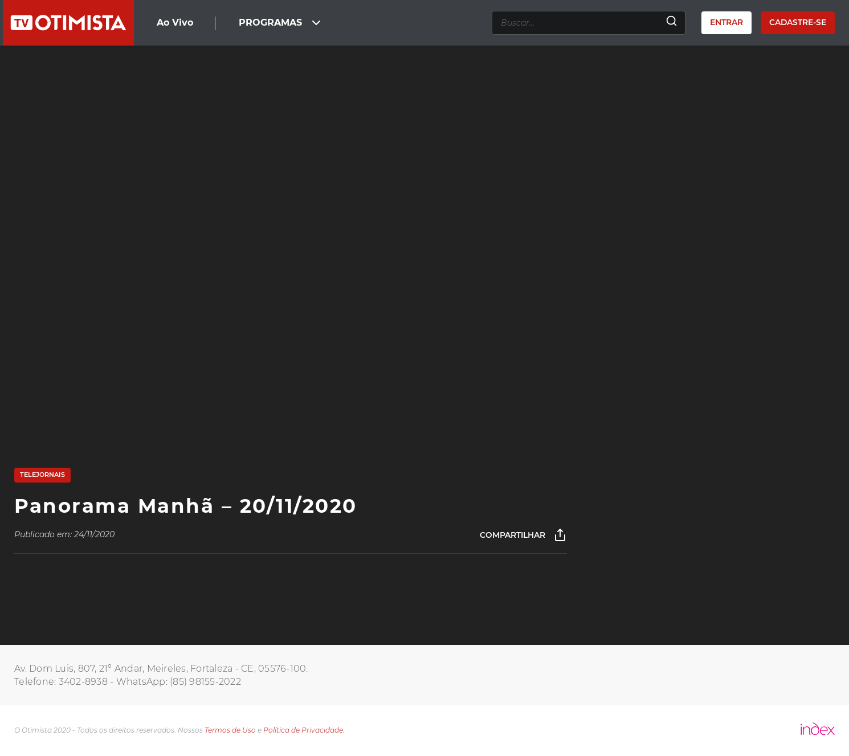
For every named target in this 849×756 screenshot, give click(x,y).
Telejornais (42, 475)
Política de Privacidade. (304, 730)
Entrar (726, 22)
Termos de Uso (230, 730)
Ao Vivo (175, 22)
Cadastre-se (797, 22)
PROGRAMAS (281, 23)
